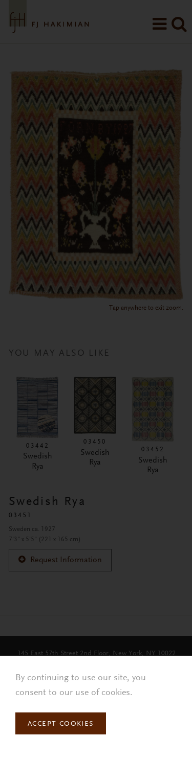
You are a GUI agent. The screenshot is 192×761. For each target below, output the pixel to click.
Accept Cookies (61, 724)
